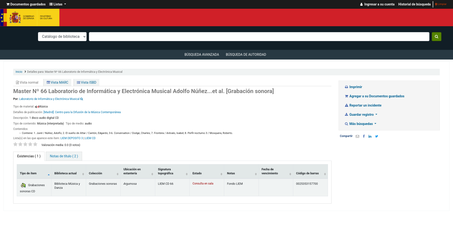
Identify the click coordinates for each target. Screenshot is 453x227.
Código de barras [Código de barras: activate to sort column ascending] (307, 173)
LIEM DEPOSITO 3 (71, 138)
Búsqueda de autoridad (246, 54)
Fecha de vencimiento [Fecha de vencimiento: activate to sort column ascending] (270, 171)
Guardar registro (359, 114)
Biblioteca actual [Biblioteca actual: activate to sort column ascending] (65, 173)
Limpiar (441, 4)
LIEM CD (90, 138)
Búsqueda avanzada (202, 54)
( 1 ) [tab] (29, 156)
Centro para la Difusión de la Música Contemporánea (88, 112)
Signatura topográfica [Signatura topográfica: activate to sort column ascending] (165, 171)
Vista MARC (57, 82)
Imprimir (353, 87)
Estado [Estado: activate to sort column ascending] (197, 173)
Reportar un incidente (363, 105)
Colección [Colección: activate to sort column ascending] (95, 173)
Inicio (19, 71)
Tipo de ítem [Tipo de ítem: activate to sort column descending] (28, 173)
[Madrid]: (48, 112)
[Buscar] (436, 36)
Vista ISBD (86, 82)
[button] (25, 4)
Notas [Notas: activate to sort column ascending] (231, 173)
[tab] (64, 156)
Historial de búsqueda (414, 4)
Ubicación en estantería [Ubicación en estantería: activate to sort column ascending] (132, 171)
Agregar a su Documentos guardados (374, 96)
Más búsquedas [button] (359, 124)
